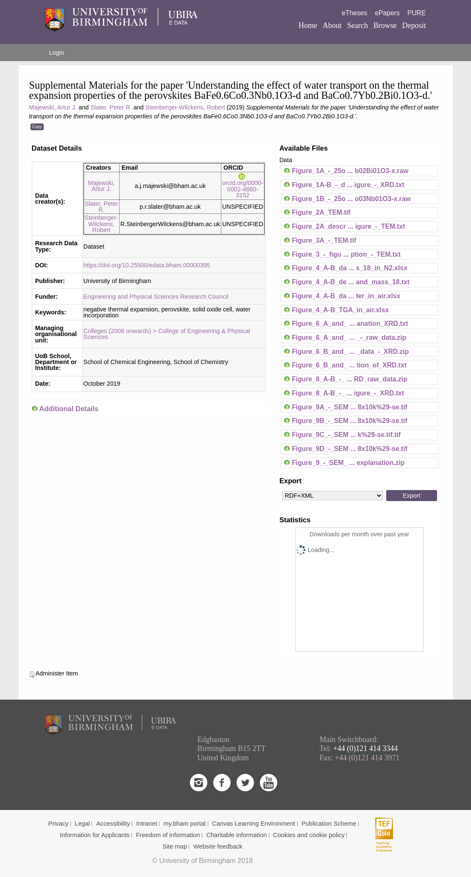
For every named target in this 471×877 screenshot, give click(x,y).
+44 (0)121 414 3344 (365, 748)
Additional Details (68, 409)
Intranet (146, 823)
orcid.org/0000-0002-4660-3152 (242, 186)
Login (56, 52)
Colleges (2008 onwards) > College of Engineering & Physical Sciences (167, 334)
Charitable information (236, 835)
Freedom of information (168, 835)
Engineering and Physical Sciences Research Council (156, 296)
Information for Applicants (95, 835)
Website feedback (217, 846)
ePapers (387, 13)
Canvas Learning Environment (253, 823)
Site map (174, 846)
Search (357, 25)
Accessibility (113, 823)
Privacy (58, 823)
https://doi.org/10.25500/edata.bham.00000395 (147, 265)
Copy (37, 126)
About (332, 25)
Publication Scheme (328, 823)
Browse (385, 25)
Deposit (414, 25)
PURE (416, 13)
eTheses (354, 13)
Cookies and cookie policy (309, 835)
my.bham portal (185, 823)
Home (307, 25)
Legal (82, 823)
